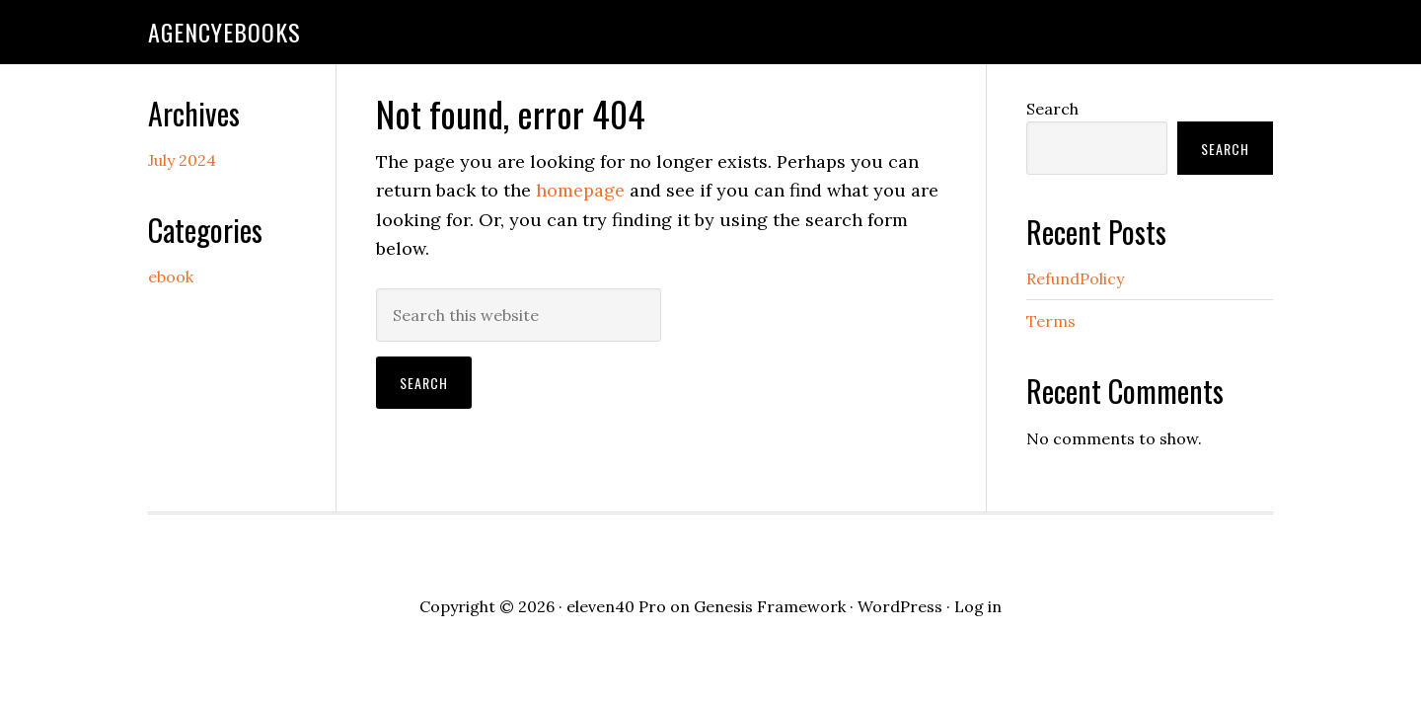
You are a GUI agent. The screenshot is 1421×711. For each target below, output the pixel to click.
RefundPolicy (1075, 278)
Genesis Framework (770, 606)
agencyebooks (224, 31)
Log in (978, 606)
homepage (580, 190)
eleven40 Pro (616, 606)
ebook (170, 276)
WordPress (900, 606)
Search (1052, 108)
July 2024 (182, 160)
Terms (1051, 321)
